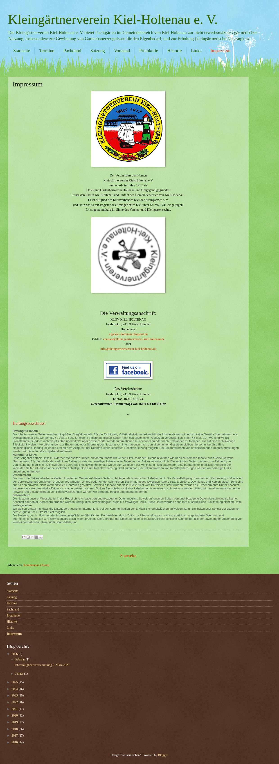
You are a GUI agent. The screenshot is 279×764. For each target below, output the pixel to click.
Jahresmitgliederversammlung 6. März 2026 (41, 665)
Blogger (163, 755)
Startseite (21, 50)
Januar (19, 673)
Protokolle (148, 50)
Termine (46, 50)
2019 (14, 722)
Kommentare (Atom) (36, 565)
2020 (14, 715)
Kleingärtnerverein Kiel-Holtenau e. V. (113, 19)
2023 (14, 695)
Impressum (14, 633)
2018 (14, 729)
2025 (14, 682)
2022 (14, 702)
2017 (14, 735)
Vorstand (122, 50)
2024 (14, 689)
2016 (14, 742)
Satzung (97, 50)
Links (196, 50)
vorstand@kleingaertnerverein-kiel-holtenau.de (133, 339)
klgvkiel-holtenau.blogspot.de (128, 334)
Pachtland (72, 50)
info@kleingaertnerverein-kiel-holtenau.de (128, 348)
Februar (20, 659)
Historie (174, 50)
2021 (14, 709)
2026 (14, 654)
